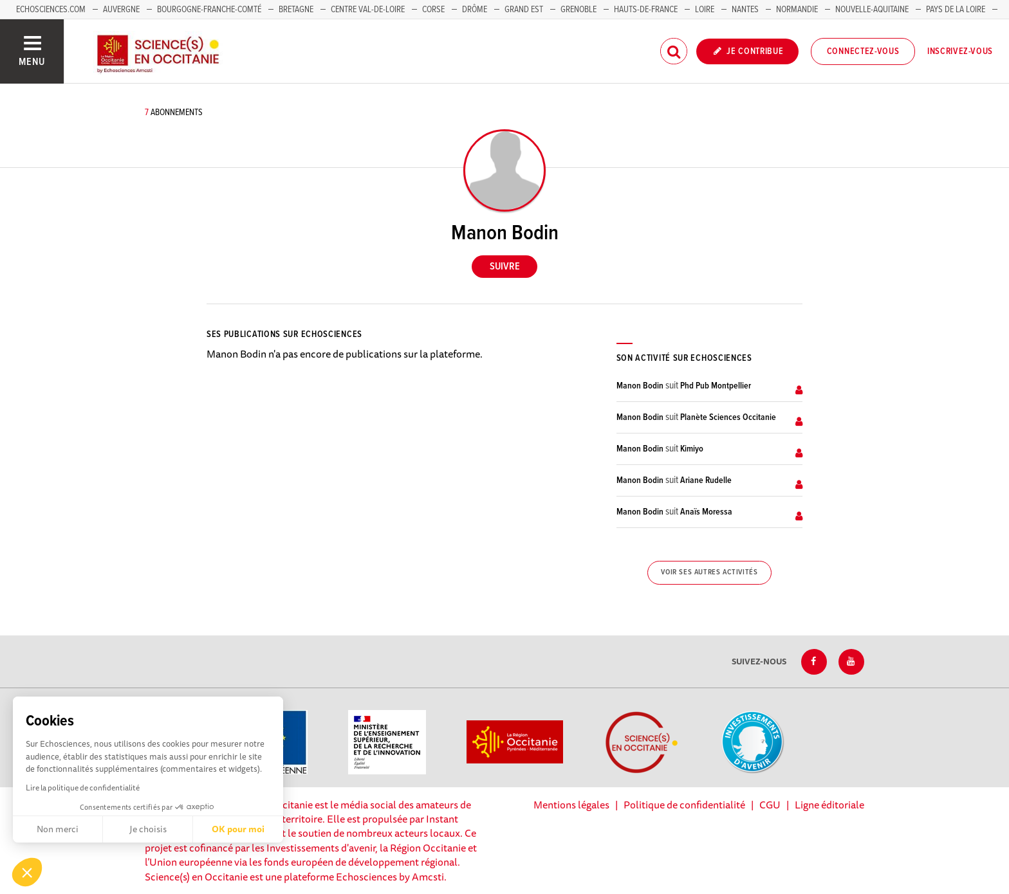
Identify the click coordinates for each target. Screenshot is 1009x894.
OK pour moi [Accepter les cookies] (238, 829)
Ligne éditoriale (829, 804)
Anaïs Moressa (706, 512)
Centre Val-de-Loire (368, 9)
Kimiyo (691, 449)
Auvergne (121, 9)
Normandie (797, 9)
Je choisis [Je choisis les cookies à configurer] (148, 829)
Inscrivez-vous (960, 51)
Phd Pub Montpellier (715, 386)
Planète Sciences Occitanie (728, 417)
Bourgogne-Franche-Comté (209, 9)
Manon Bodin (639, 386)
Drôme (474, 9)
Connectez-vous (863, 51)
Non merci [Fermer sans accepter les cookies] (58, 829)
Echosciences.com (51, 9)
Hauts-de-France (646, 9)
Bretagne (296, 9)
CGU (770, 804)
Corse (433, 9)
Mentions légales (571, 804)
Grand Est (523, 9)
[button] (27, 872)
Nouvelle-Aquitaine (872, 9)
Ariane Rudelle (706, 480)
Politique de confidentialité (684, 804)
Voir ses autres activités (709, 572)
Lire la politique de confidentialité (83, 787)
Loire (704, 9)
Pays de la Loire (955, 9)
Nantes (745, 9)
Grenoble (579, 9)
